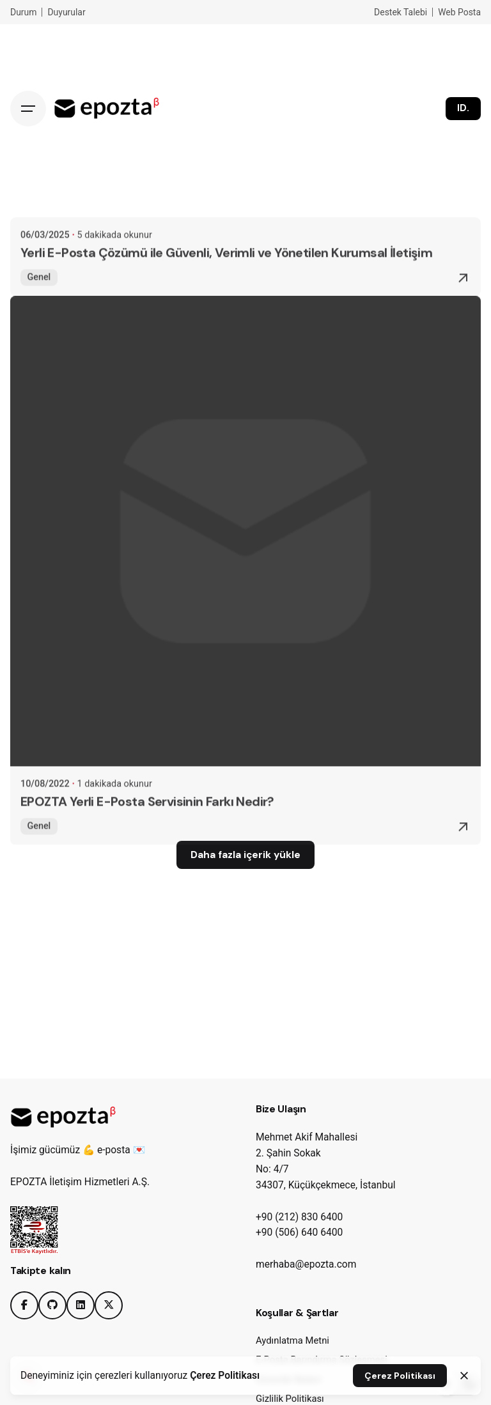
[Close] (464, 1375)
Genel (39, 290)
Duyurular (66, 12)
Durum (23, 12)
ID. (463, 108)
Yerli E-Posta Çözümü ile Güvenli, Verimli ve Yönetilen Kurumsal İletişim (226, 266)
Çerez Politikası (225, 1375)
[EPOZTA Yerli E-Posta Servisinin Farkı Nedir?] (245, 545)
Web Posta (459, 12)
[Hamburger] (28, 109)
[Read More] (463, 292)
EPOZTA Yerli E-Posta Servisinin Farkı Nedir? (147, 815)
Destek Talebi (400, 12)
